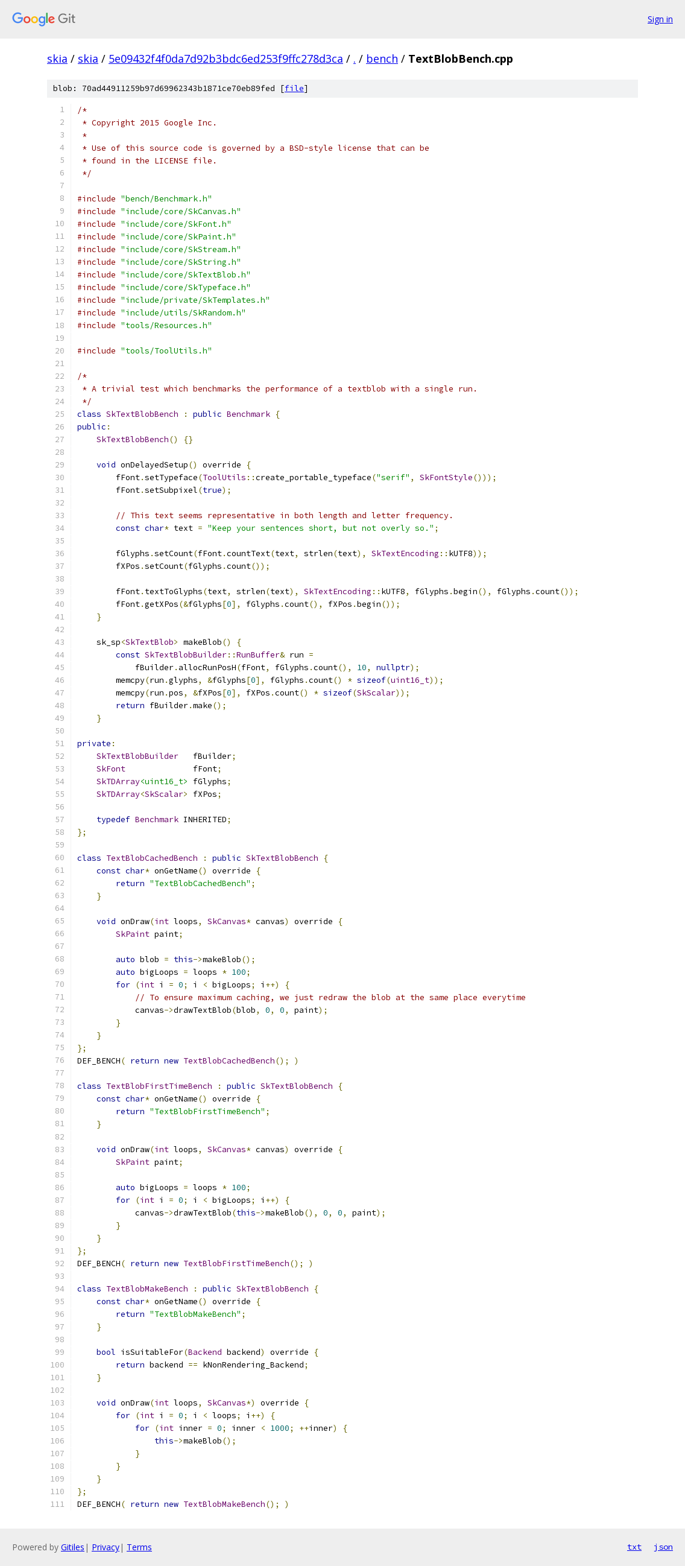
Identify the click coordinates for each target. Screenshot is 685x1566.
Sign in (660, 19)
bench (382, 58)
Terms (139, 1547)
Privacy (105, 1547)
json (663, 1546)
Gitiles (72, 1547)
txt (634, 1546)
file (294, 88)
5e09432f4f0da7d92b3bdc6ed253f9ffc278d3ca (226, 58)
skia (57, 58)
